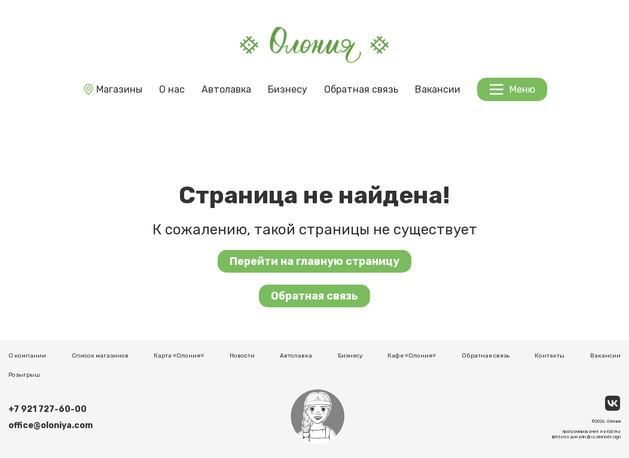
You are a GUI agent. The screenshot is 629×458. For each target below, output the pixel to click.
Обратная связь (361, 89)
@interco (560, 436)
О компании (27, 355)
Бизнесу (287, 89)
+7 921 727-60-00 (47, 409)
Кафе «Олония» (411, 355)
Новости (242, 355)
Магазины (112, 89)
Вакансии (437, 89)
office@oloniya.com (50, 425)
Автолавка (226, 89)
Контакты (549, 355)
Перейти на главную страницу (314, 261)
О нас (172, 89)
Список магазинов (100, 355)
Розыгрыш (24, 374)
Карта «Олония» (179, 355)
